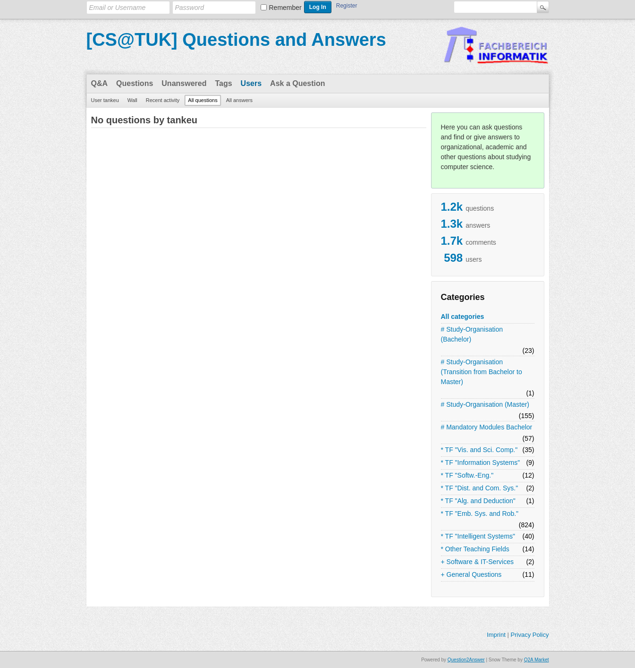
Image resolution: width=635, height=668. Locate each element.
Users (251, 83)
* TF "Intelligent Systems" (478, 536)
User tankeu (105, 100)
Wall (132, 100)
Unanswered (183, 83)
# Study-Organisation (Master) (485, 404)
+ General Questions (471, 574)
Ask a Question (297, 83)
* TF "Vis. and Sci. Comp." (479, 450)
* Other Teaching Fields (475, 549)
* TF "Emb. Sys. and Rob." (480, 513)
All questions (202, 100)
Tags (223, 83)
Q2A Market (536, 659)
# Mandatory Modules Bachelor (487, 427)
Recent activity (163, 100)
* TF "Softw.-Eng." (467, 475)
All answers (239, 100)
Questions (134, 83)
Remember (285, 7)
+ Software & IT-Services (477, 561)
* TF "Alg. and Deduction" (478, 501)
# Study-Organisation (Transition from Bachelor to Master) (481, 371)
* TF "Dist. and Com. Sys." (479, 488)
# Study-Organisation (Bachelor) (472, 334)
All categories (462, 316)
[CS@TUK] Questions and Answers (236, 40)
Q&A (99, 83)
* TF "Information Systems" (480, 462)
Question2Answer (466, 659)
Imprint (496, 634)
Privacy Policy (529, 634)
